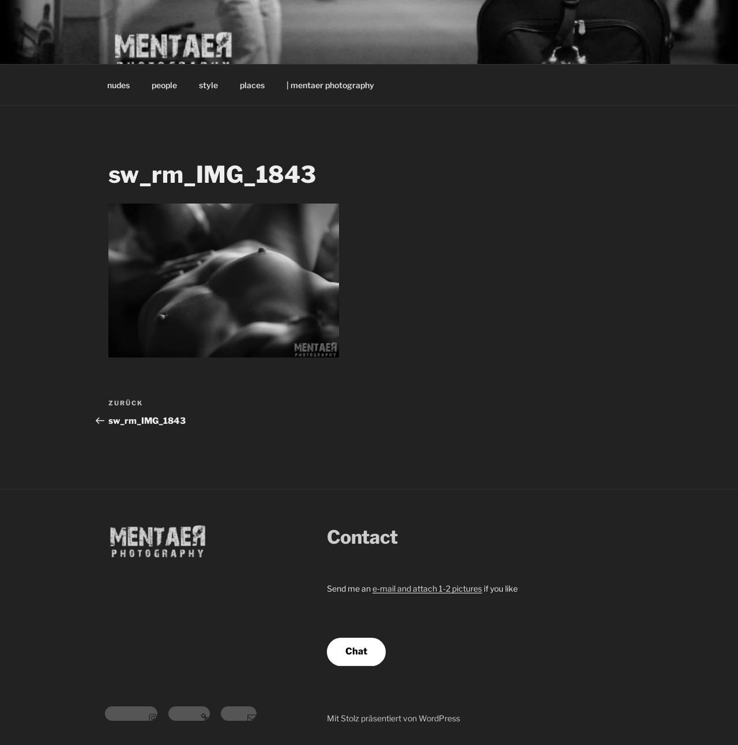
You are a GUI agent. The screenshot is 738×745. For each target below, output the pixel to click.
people (164, 85)
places (252, 85)
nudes (118, 85)
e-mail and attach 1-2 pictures (427, 588)
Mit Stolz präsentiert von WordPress (393, 718)
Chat (356, 651)
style (208, 85)
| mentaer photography (330, 85)
